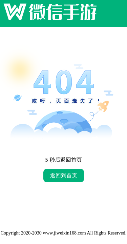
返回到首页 (63, 175)
